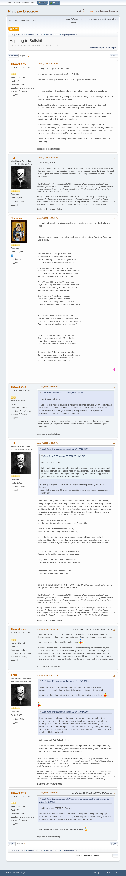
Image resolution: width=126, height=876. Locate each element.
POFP (14, 157)
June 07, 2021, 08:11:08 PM (47, 387)
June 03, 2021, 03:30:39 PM (47, 64)
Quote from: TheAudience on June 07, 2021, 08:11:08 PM (65, 449)
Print (113, 56)
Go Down (13, 56)
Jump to (78, 856)
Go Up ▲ (116, 873)
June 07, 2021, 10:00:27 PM (47, 443)
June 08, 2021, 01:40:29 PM (47, 675)
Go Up (12, 844)
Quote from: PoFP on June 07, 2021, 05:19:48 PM (62, 393)
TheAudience (18, 63)
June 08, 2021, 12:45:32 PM (47, 629)
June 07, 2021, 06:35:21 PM (47, 218)
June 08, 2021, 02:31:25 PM (47, 793)
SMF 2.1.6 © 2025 (13, 873)
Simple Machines (27, 873)
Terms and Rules (105, 873)
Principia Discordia (23, 11)
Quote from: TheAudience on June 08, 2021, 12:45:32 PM (65, 681)
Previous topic (97, 47)
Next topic (111, 47)
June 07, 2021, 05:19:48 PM (47, 158)
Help (96, 873)
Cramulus (16, 218)
